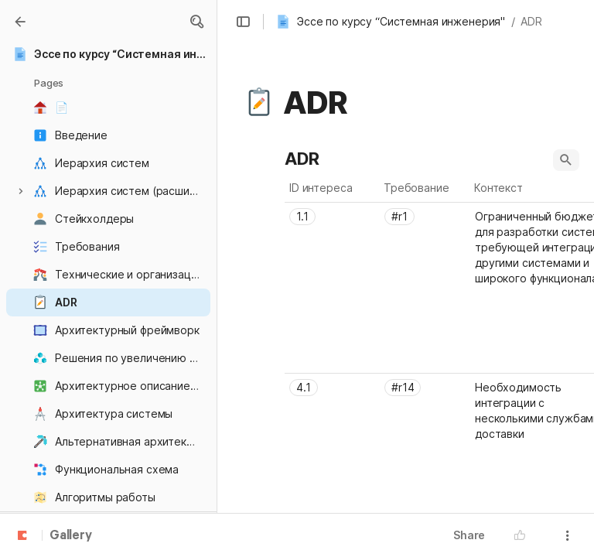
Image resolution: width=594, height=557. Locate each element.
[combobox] (332, 216)
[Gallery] (20, 21)
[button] (196, 21)
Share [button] (469, 535)
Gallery (71, 536)
